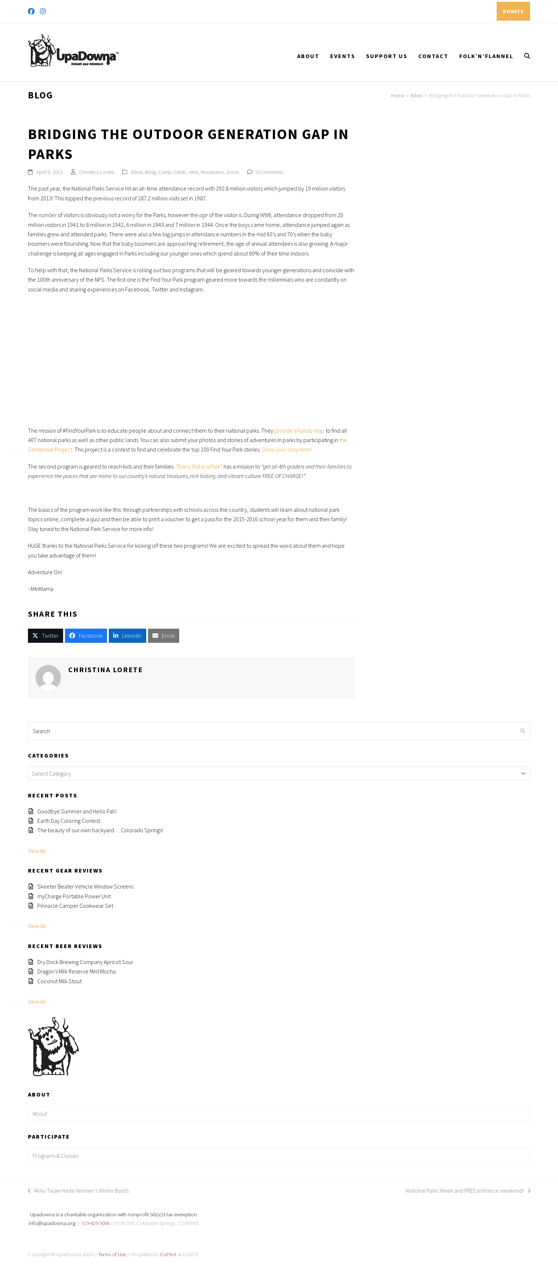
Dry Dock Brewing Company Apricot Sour (85, 961)
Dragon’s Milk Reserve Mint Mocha (76, 971)
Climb (180, 171)
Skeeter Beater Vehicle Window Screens (85, 886)
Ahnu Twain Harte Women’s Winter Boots (78, 1191)
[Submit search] (522, 731)
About (40, 1113)
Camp (164, 171)
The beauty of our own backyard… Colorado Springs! (100, 830)
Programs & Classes (55, 1155)
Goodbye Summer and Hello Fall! (76, 811)
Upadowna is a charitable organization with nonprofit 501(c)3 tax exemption (113, 1214)
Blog (150, 171)
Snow (232, 171)
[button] (527, 56)
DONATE (513, 11)
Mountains (212, 171)
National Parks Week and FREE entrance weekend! (468, 1191)
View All (37, 850)
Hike (193, 171)
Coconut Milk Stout (59, 981)
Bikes (137, 171)
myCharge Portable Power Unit (74, 896)
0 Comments (269, 171)
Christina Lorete (96, 171)
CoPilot (168, 1254)
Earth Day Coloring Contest (68, 820)
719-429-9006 (95, 1223)
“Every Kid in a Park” (199, 466)
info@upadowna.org (52, 1223)
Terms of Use (112, 1254)
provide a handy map (299, 430)
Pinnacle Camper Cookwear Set (75, 905)
